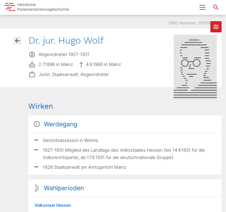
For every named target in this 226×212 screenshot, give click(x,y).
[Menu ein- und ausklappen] (202, 7)
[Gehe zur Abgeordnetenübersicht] (17, 41)
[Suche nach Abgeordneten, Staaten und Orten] (216, 7)
